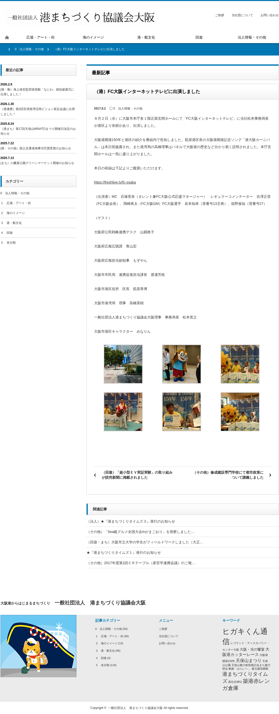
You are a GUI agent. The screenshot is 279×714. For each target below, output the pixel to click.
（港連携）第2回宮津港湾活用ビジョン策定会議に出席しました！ (38, 111)
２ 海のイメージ (13, 213)
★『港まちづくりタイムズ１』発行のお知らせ (124, 552)
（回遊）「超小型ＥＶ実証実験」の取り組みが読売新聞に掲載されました (137, 474)
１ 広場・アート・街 (16, 203)
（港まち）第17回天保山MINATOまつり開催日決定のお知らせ (38, 131)
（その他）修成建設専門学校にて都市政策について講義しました (228, 474)
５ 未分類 (8, 242)
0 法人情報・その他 (29, 49)
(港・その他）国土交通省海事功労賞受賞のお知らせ (36, 148)
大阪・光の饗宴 (252, 649)
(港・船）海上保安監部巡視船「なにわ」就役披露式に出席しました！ (37, 92)
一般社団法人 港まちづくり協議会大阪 (135, 708)
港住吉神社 (235, 681)
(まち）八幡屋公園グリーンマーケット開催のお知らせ (37, 163)
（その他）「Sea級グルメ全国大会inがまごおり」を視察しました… (141, 532)
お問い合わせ (270, 15)
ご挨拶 (219, 15)
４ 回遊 (7, 233)
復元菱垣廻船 (260, 668)
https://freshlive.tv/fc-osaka (115, 182)
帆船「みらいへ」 (240, 668)
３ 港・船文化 (11, 223)
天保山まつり (249, 660)
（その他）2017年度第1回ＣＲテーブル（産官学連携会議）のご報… (141, 563)
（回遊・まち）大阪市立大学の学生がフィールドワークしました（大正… (145, 542)
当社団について (242, 15)
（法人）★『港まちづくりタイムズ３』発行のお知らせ (131, 521)
